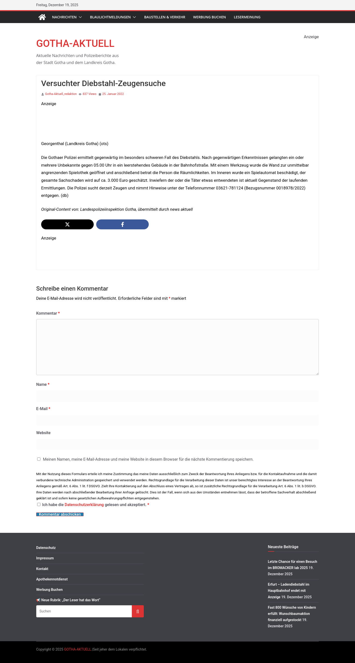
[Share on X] (67, 224)
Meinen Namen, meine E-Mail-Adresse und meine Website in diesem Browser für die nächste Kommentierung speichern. (148, 459)
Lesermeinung (247, 17)
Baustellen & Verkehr (164, 17)
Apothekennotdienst (52, 579)
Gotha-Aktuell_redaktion (61, 94)
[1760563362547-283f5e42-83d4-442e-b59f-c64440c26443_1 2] (222, 44)
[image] (131, 245)
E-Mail (43, 408)
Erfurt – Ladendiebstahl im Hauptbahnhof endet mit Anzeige (288, 590)
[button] (79, 17)
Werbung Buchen (209, 17)
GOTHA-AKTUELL (75, 43)
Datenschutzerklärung (85, 504)
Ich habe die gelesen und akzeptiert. (93, 504)
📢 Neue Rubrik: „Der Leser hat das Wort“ (68, 600)
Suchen (138, 611)
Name (43, 384)
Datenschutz (46, 548)
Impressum (45, 558)
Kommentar (48, 313)
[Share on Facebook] (122, 224)
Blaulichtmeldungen (110, 17)
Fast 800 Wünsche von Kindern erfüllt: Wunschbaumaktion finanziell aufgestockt (292, 613)
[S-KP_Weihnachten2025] (131, 111)
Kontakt (42, 569)
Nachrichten (64, 17)
